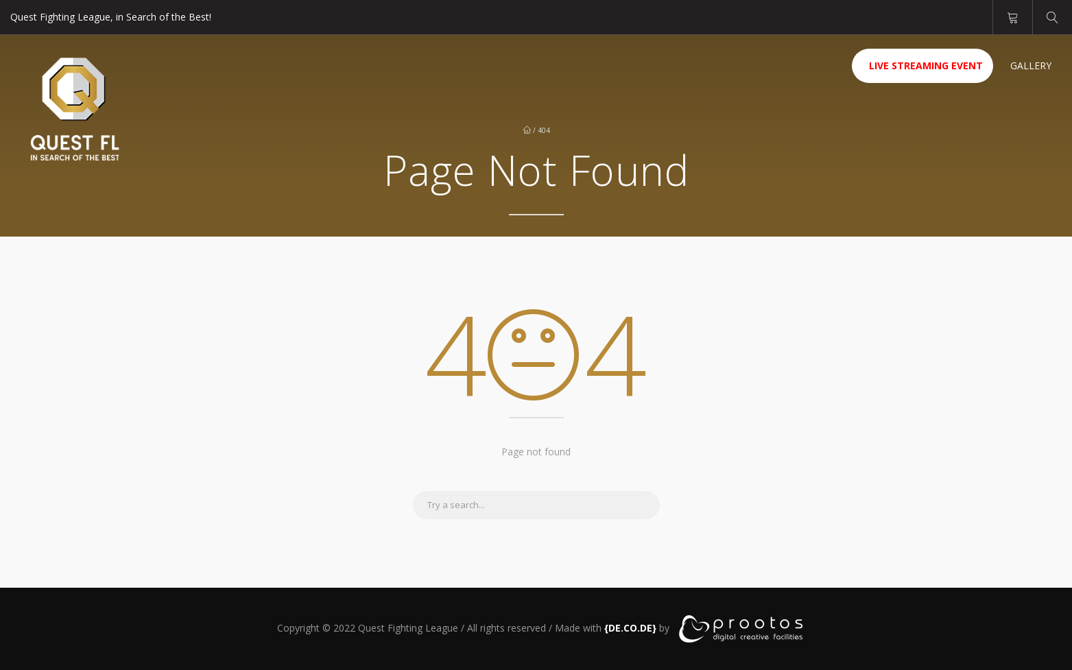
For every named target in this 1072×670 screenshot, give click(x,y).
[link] (630, 627)
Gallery (1030, 65)
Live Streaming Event (926, 65)
